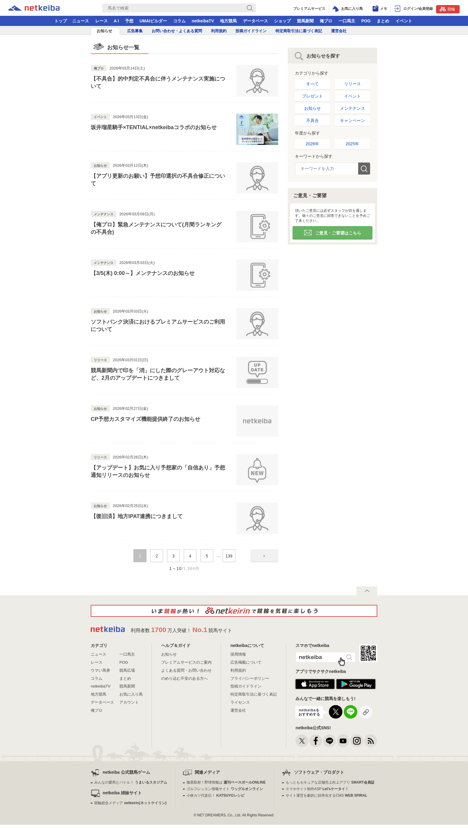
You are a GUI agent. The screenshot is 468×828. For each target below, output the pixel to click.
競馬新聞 (305, 20)
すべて (312, 83)
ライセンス (240, 702)
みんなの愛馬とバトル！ (130, 782)
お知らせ (104, 31)
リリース (352, 83)
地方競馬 (228, 20)
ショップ (282, 20)
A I (116, 20)
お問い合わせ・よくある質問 (177, 31)
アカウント (129, 702)
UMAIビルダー (153, 20)
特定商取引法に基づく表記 (298, 31)
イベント (403, 20)
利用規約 (219, 31)
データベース (255, 20)
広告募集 (135, 31)
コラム (179, 20)
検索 (364, 168)
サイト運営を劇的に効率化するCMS (326, 795)
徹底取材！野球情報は (226, 782)
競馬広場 (127, 670)
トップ (60, 20)
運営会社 (339, 31)
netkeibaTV (203, 20)
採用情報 (238, 654)
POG (365, 20)
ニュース (80, 20)
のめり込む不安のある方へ (184, 678)
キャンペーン (352, 120)
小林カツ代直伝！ (215, 795)
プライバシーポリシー (249, 678)
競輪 (447, 9)
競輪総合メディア (130, 803)
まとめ (383, 20)
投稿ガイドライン (251, 31)
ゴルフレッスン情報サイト (225, 789)
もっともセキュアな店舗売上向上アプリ (330, 782)
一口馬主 (346, 20)
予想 (129, 20)
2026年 (312, 143)
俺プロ (326, 20)
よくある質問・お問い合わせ (186, 670)
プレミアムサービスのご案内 (186, 662)
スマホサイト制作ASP (317, 789)
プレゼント (312, 96)
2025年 (352, 143)
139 (228, 556)
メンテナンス (352, 108)
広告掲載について (245, 662)
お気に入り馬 (131, 694)
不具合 (312, 120)
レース (101, 20)
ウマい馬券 (100, 670)
